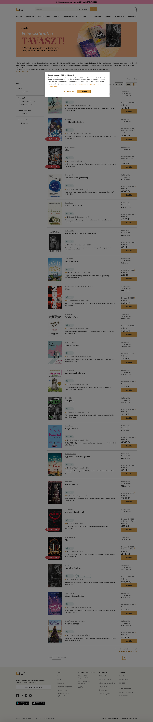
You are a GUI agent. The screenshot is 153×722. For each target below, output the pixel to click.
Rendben (84, 91)
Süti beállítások (69, 91)
